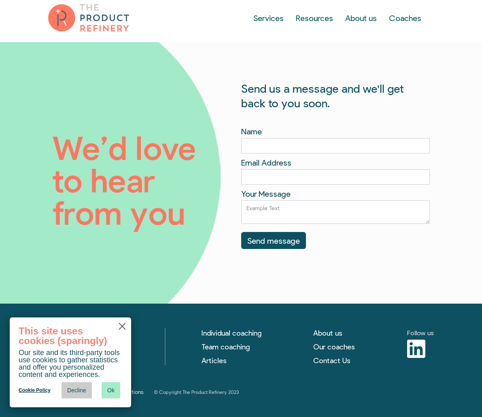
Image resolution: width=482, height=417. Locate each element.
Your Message (266, 193)
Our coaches (334, 346)
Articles (214, 360)
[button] (268, 18)
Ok (111, 390)
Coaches (405, 18)
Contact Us (331, 360)
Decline (76, 390)
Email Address (266, 162)
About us (361, 18)
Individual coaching (231, 332)
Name (251, 131)
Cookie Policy (35, 390)
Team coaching (226, 346)
